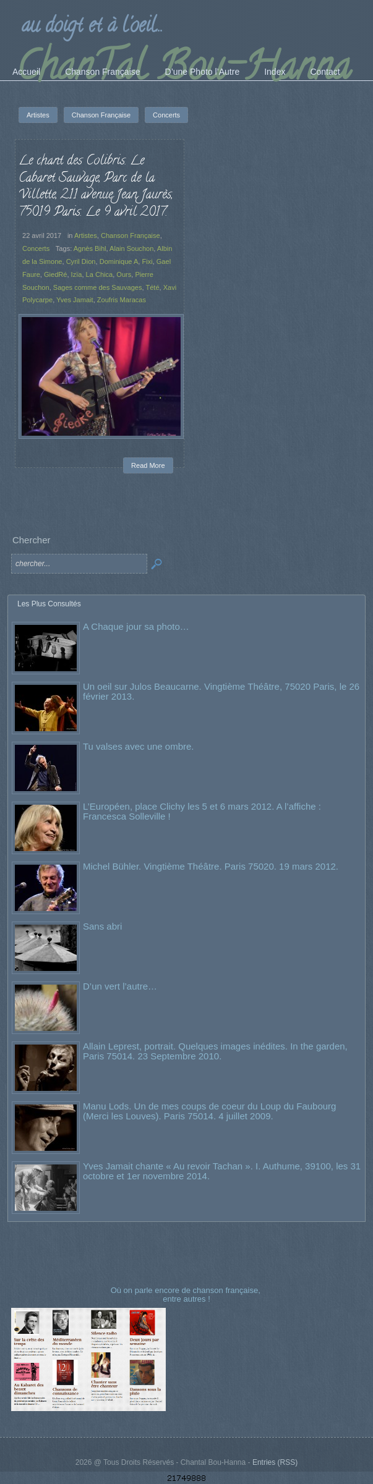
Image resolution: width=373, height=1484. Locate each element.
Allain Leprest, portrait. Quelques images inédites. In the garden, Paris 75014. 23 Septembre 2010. (215, 1051)
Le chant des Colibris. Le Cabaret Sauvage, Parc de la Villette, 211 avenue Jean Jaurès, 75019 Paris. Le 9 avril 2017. (96, 187)
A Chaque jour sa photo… (136, 626)
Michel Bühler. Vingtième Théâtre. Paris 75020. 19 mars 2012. (210, 866)
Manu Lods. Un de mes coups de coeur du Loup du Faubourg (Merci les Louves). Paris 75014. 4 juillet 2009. (209, 1111)
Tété (152, 287)
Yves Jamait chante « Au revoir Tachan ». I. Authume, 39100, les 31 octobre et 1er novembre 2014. (222, 1171)
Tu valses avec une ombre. (138, 746)
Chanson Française (130, 235)
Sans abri (102, 926)
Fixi (147, 261)
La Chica (99, 274)
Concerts (35, 248)
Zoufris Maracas (121, 299)
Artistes (85, 235)
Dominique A (119, 261)
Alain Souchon (131, 248)
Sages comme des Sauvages (97, 287)
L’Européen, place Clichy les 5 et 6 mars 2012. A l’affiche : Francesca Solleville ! (202, 811)
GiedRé (55, 274)
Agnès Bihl (90, 248)
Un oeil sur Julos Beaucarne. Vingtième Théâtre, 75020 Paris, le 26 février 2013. (221, 691)
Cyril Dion (81, 261)
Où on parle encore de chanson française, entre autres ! (187, 1295)
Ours (123, 274)
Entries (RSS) (275, 1462)
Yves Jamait (74, 299)
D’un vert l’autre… (120, 986)
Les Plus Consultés (49, 604)
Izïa (76, 274)
